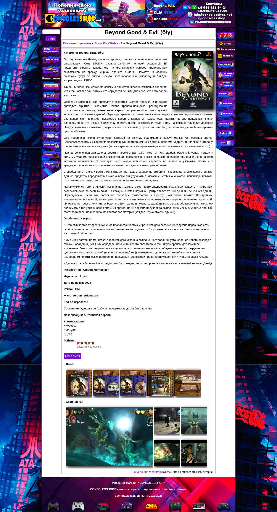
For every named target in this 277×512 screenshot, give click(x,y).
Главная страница (77, 43)
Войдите (137, 471)
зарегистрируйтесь (160, 471)
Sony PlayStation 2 (108, 43)
